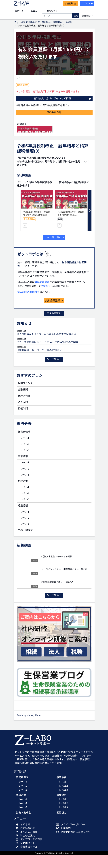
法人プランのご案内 (30, 839)
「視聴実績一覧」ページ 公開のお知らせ (39, 350)
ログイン (87, 3)
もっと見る (54, 359)
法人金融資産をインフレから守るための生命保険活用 (46, 334)
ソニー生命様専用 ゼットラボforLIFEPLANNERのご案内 (47, 342)
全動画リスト (54, 313)
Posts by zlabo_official (29, 715)
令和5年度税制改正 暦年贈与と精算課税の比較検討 (46, 22)
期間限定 (61, 812)
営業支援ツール (27, 846)
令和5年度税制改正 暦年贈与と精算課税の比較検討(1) (36, 213)
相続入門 (23, 408)
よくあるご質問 (27, 831)
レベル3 (24, 450)
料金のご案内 (26, 835)
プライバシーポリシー (72, 824)
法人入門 (23, 402)
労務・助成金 (25, 530)
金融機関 (23, 389)
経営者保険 (24, 431)
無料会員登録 (54, 112)
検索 (76, 15)
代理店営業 (24, 395)
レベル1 (24, 438)
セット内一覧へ (54, 237)
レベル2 (24, 444)
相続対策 (23, 481)
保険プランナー (26, 383)
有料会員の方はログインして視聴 (62, 98)
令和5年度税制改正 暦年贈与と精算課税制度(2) (71, 213)
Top (16, 22)
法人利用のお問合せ (28, 292)
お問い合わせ (26, 828)
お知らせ (52, 11)
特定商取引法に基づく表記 (74, 831)
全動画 (44, 285)
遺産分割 (23, 505)
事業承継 (23, 456)
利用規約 (64, 828)
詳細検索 (87, 15)
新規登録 (70, 3)
